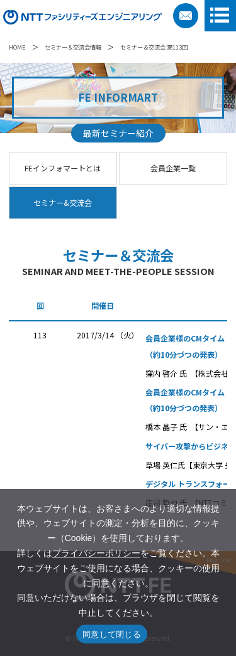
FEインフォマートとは (63, 168)
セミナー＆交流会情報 (73, 47)
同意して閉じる (111, 634)
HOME (17, 47)
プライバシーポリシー (96, 553)
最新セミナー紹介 (118, 133)
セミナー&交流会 (62, 202)
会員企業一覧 (173, 168)
